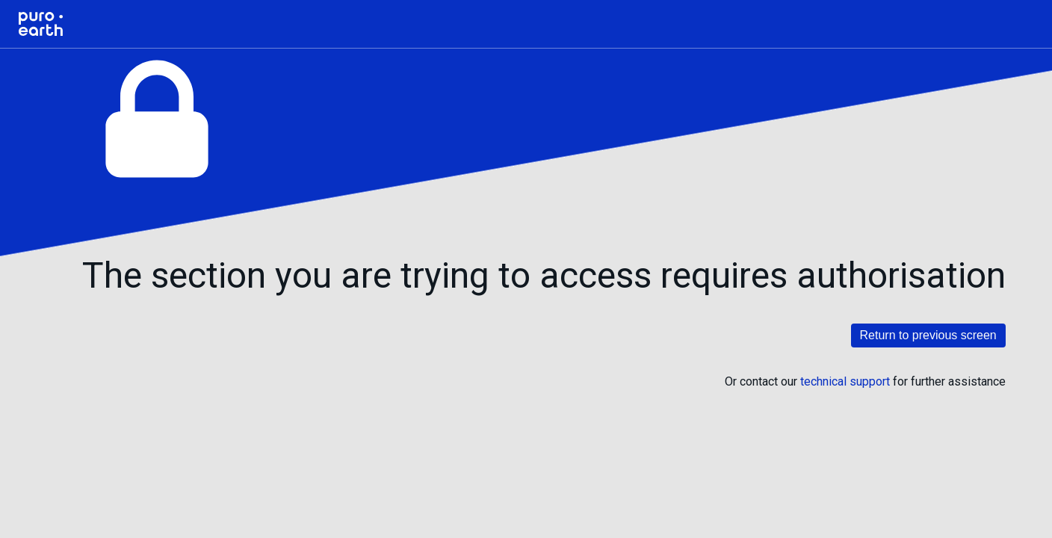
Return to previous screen (928, 335)
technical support (845, 381)
